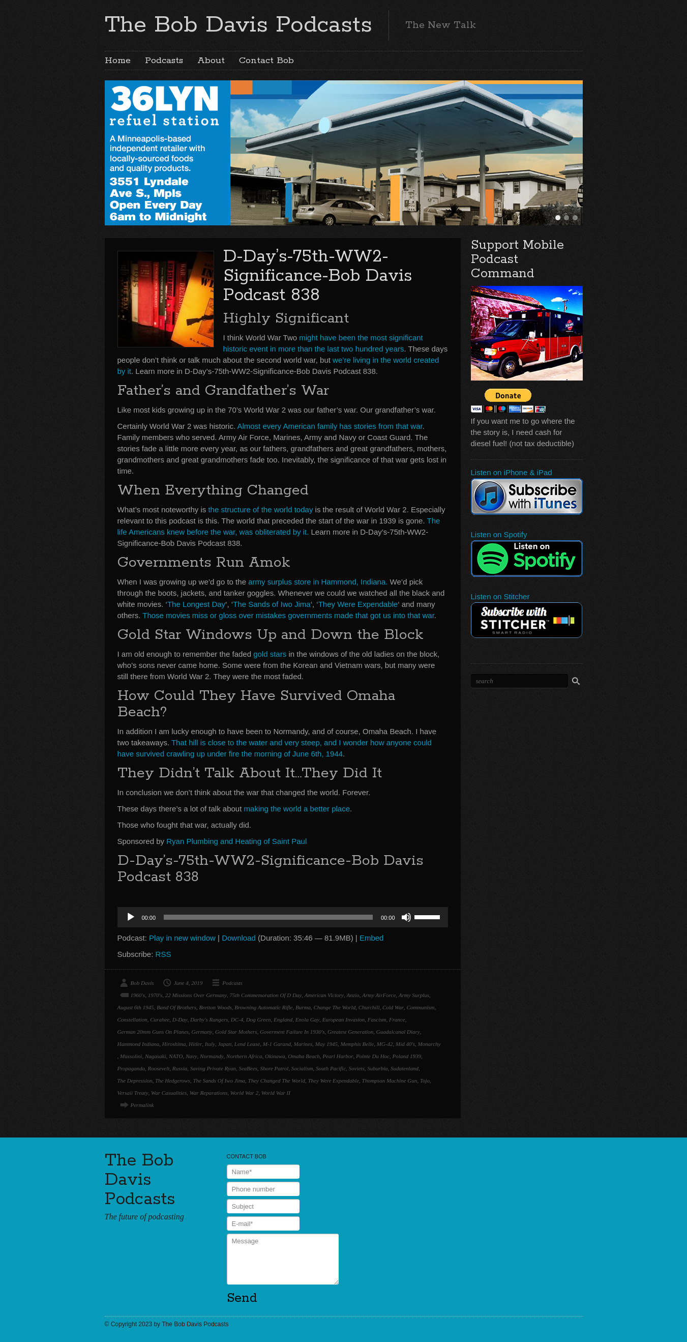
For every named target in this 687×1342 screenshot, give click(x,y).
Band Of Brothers (176, 1007)
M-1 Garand (277, 1044)
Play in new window (182, 937)
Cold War (393, 1007)
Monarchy (429, 1044)
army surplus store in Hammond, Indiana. (317, 581)
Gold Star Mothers (236, 1032)
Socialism (302, 1068)
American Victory (324, 995)
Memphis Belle (357, 1044)
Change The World (334, 1007)
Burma (303, 1007)
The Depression (135, 1080)
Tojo (425, 1080)
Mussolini (131, 1056)
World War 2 (244, 1093)
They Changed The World (276, 1080)
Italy (210, 1044)
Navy (191, 1056)
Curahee (159, 1019)
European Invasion (343, 1019)
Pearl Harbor (337, 1056)
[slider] (268, 917)
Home (118, 60)
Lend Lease (247, 1044)
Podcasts (164, 60)
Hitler (195, 1044)
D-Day (180, 1019)
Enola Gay (307, 1019)
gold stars (269, 654)
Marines (303, 1044)
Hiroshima (174, 1044)
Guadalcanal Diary (398, 1032)
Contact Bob (266, 60)
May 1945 (326, 1044)
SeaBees (247, 1068)
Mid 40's (405, 1044)
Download (239, 937)
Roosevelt (159, 1068)
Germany (202, 1032)
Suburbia (377, 1068)
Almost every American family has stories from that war (329, 426)
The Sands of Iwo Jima (272, 604)
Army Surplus (414, 995)
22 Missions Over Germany (196, 995)
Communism (421, 1007)
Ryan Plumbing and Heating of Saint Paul (236, 841)
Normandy (211, 1056)
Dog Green (258, 1019)
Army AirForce (379, 995)
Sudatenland (405, 1068)
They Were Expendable (358, 604)
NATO (176, 1056)
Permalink (142, 1105)
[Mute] (406, 917)
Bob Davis (142, 983)
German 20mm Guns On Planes (153, 1032)
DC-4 (237, 1019)
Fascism (377, 1019)
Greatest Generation (350, 1032)
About (211, 60)
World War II (275, 1093)
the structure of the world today (260, 509)
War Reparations (208, 1093)
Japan (224, 1044)
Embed (372, 937)
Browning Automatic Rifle (263, 1007)
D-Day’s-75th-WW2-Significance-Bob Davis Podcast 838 (317, 276)
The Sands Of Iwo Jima (219, 1080)
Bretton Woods (215, 1007)
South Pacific (331, 1068)
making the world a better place (297, 808)
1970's (155, 995)
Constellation (132, 1019)
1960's (138, 995)
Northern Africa (244, 1056)
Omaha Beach (304, 1056)
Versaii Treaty (132, 1093)
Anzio (352, 995)
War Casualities (169, 1093)
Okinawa (275, 1056)
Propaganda (131, 1068)
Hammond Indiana (138, 1044)
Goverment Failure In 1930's (292, 1032)
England (283, 1019)
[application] (282, 917)
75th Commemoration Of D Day (266, 995)
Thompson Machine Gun (389, 1080)
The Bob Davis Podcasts (238, 25)
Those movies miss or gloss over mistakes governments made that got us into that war (288, 615)
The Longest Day (196, 604)
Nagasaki (155, 1056)
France (397, 1019)
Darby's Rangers (209, 1019)
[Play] (131, 917)
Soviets (357, 1068)
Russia (179, 1068)
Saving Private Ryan (213, 1068)
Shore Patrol (274, 1068)
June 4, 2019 (188, 983)
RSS (163, 954)
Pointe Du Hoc (373, 1056)
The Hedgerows (172, 1080)
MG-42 (385, 1044)
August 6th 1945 (135, 1007)
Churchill (369, 1007)
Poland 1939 (406, 1056)
